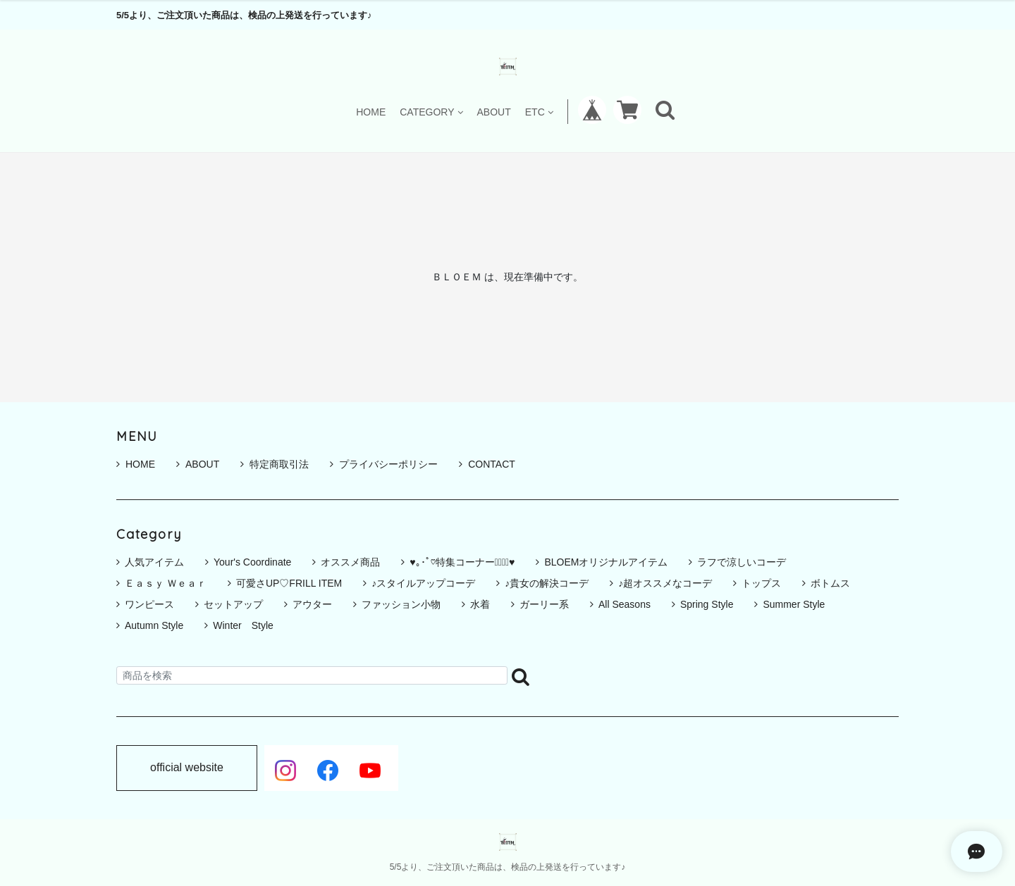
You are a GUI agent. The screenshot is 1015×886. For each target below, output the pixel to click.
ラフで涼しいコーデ (741, 562)
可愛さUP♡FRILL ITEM (289, 583)
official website (186, 767)
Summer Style (794, 604)
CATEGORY (431, 111)
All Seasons (624, 604)
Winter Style (243, 625)
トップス (761, 583)
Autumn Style (154, 625)
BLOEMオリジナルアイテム (606, 562)
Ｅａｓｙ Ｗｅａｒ (166, 583)
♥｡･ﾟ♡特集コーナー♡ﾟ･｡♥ (462, 562)
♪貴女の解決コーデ (547, 583)
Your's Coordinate (252, 562)
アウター (312, 604)
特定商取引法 (274, 464)
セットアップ (233, 604)
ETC (539, 111)
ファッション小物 (401, 604)
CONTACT (487, 464)
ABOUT (494, 111)
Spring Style (706, 604)
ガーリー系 (544, 604)
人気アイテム (154, 562)
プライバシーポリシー (384, 464)
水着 (480, 604)
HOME (371, 111)
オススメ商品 (350, 562)
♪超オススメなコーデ (665, 583)
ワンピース (149, 604)
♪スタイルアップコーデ (423, 583)
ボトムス (830, 583)
